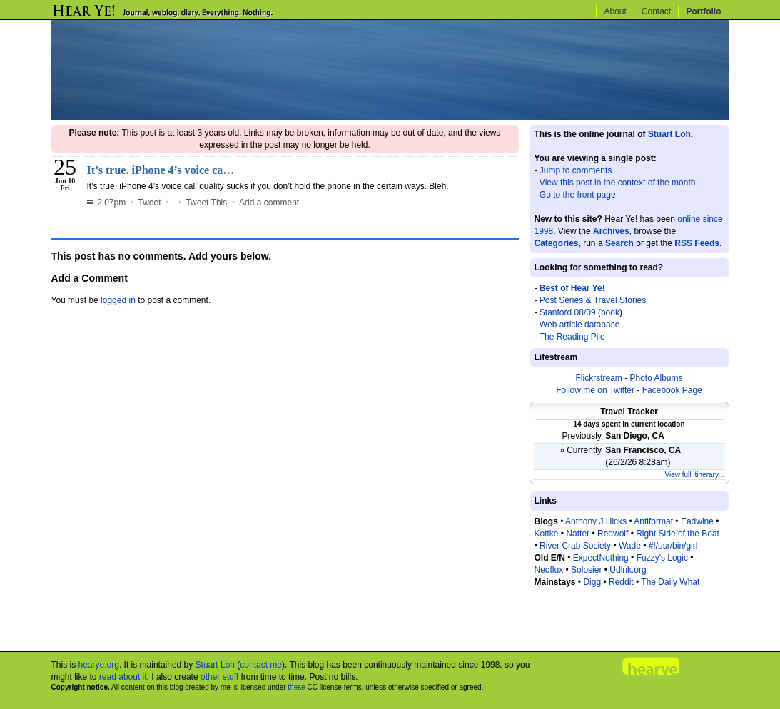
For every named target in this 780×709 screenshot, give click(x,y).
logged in (118, 300)
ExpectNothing (601, 558)
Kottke (547, 534)
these (296, 687)
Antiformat (653, 521)
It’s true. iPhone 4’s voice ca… (161, 170)
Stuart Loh (669, 134)
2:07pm (107, 203)
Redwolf (612, 534)
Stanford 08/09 (568, 312)
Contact (656, 11)
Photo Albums (655, 378)
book (610, 312)
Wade (630, 546)
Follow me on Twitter (595, 390)
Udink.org (627, 570)
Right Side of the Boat (677, 534)
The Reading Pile (572, 337)
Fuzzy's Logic (662, 558)
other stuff (219, 677)
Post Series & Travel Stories (593, 300)
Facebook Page (672, 390)
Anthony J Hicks (596, 521)
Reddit (621, 582)
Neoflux (549, 570)
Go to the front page (578, 195)
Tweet (149, 203)
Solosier (586, 570)
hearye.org (98, 665)
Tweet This (206, 203)
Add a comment (269, 203)
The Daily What (670, 582)
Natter (577, 534)
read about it (123, 677)
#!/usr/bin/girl (673, 546)
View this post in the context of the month (618, 183)
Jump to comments (576, 170)
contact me (261, 665)
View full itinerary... (694, 475)
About (615, 11)
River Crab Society (575, 546)
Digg (592, 582)
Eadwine (697, 521)
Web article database (580, 325)
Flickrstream (598, 378)
